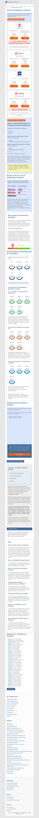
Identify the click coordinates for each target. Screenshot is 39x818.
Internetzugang (10, 712)
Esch (9, 648)
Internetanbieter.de (14, 7)
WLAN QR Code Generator (12, 749)
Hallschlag (10, 651)
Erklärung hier (19, 115)
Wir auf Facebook (10, 807)
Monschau (10, 665)
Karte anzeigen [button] (19, 454)
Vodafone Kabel (12, 149)
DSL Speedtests (11, 232)
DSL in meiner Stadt (11, 706)
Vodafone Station (10, 773)
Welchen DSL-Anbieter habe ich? (13, 728)
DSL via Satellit (22, 153)
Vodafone (11, 132)
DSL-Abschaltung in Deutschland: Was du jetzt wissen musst (19, 751)
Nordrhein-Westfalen (16, 15)
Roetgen (9, 673)
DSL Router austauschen (12, 726)
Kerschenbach (11, 659)
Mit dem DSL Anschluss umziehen (14, 763)
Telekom (10, 130)
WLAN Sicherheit (10, 725)
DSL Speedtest (10, 796)
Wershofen (10, 683)
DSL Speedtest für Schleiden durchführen (15, 461)
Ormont (9, 670)
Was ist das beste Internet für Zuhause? (15, 731)
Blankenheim (10, 644)
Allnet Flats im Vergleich (12, 714)
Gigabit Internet (10, 708)
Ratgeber (9, 716)
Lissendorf (10, 662)
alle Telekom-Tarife (19, 28)
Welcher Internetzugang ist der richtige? (15, 752)
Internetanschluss (10, 710)
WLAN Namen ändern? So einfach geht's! (15, 768)
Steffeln (9, 680)
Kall (9, 658)
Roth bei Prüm (11, 674)
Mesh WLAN (9, 723)
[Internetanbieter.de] (12, 2)
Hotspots (28, 624)
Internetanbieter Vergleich (12, 699)
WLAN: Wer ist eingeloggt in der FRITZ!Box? (16, 740)
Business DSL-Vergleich (12, 704)
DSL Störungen (10, 771)
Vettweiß (10, 681)
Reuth (9, 672)
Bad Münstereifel (11, 641)
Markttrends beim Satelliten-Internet (14, 756)
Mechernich (10, 663)
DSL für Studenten (10, 788)
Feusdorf (10, 650)
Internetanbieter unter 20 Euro (13, 786)
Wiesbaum (10, 684)
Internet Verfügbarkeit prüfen (13, 703)
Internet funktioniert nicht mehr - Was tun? (15, 744)
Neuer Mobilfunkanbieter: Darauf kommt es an (16, 737)
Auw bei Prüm (11, 640)
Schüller (9, 676)
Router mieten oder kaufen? (12, 742)
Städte (20, 7)
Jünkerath (10, 656)
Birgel (9, 643)
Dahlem (9, 645)
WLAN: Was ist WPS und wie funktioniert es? (16, 735)
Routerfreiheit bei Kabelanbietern (13, 769)
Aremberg (10, 639)
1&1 (9, 133)
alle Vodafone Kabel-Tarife (19, 96)
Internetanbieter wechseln (12, 747)
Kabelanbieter (14, 145)
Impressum (9, 810)
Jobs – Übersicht (10, 798)
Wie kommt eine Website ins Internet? (14, 758)
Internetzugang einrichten (12, 738)
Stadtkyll (10, 679)
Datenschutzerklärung (11, 809)
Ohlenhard (10, 669)
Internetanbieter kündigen (12, 784)
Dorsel (9, 647)
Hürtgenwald (10, 655)
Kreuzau (9, 661)
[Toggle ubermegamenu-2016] (31, 2)
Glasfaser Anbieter (15, 137)
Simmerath (10, 677)
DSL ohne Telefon (10, 754)
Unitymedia (21, 149)
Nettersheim (10, 666)
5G (12, 181)
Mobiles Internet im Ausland (12, 733)
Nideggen (10, 668)
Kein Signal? (9, 745)
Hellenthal (10, 652)
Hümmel (10, 654)
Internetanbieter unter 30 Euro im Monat (15, 730)
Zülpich (9, 686)
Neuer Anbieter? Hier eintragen (13, 800)
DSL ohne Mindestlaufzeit (12, 701)
